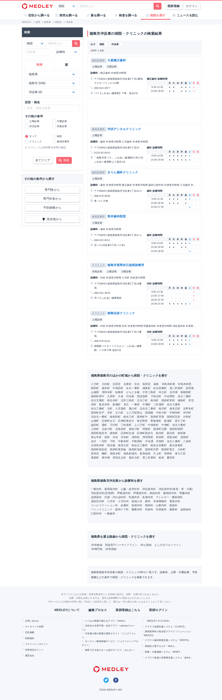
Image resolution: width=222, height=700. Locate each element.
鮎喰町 (119, 392)
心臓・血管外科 (130, 488)
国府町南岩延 (99, 449)
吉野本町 (188, 408)
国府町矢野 (151, 449)
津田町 (136, 437)
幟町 (104, 453)
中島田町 (118, 388)
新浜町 (171, 433)
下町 (112, 441)
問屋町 (146, 428)
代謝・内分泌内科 (115, 497)
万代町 (114, 424)
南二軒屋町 (176, 388)
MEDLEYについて (67, 610)
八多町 (187, 441)
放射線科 (185, 509)
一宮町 (103, 441)
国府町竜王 (168, 449)
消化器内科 (149, 488)
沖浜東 (130, 396)
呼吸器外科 (140, 493)
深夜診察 (97, 271)
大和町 (187, 416)
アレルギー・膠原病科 (169, 497)
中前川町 (161, 412)
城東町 (146, 388)
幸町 (93, 404)
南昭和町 (185, 392)
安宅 (191, 400)
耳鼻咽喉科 (160, 501)
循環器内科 (111, 488)
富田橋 (190, 388)
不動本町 (123, 441)
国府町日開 (160, 428)
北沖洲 (174, 392)
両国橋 (149, 412)
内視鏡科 (161, 509)
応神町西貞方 (145, 433)
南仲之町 (123, 445)
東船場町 (155, 420)
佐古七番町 (173, 404)
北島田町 (120, 428)
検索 (64, 160)
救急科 (173, 505)
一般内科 (96, 488)
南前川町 (134, 428)
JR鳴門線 (97, 548)
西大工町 (180, 420)
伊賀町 (160, 441)
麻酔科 (173, 509)
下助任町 (156, 396)
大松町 (182, 449)
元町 (110, 408)
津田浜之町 (119, 457)
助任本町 (112, 400)
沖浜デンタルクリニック (124, 129)
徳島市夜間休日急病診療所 (125, 265)
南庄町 (163, 408)
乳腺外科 (134, 497)
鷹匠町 (171, 457)
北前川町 (107, 428)
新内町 (160, 433)
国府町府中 (97, 396)
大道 (120, 396)
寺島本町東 (168, 384)
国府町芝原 (173, 416)
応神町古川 (108, 420)
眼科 (147, 501)
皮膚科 (125, 505)
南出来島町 (176, 445)
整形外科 (175, 501)
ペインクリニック (102, 509)
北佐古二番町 (148, 408)
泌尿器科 (96, 497)
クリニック (98, 265)
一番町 (136, 404)
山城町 (95, 420)
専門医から (52, 189)
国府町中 (142, 416)
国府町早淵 (157, 416)
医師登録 (174, 6)
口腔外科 (96, 513)
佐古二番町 (184, 396)
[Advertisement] (144, 111)
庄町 (110, 412)
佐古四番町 (160, 388)
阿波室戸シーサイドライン (121, 544)
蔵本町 (106, 388)
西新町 (185, 437)
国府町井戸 (97, 412)
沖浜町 (125, 437)
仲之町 (163, 392)
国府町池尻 (135, 449)
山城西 (95, 392)
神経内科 (155, 493)
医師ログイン (158, 610)
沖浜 (115, 437)
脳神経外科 (169, 493)
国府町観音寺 (99, 433)
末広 (126, 404)
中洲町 (165, 424)
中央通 (149, 441)
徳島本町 (115, 453)
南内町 (154, 400)
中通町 (146, 404)
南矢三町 (128, 416)
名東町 (128, 384)
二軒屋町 (158, 404)
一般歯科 (109, 513)
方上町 (157, 453)
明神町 (168, 453)
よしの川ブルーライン (167, 544)
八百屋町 (120, 408)
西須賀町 (142, 396)
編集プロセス (97, 610)
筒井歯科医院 (116, 216)
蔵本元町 (134, 457)
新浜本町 (104, 404)
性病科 (149, 509)
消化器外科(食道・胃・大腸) (176, 488)
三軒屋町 (126, 424)
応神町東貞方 (126, 420)
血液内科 (147, 497)
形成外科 (137, 505)
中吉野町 (169, 396)
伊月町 (187, 412)
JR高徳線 (111, 548)
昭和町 (95, 388)
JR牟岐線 (97, 544)
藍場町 (168, 420)
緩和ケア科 (122, 509)
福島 (156, 384)
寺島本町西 (184, 384)
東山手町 (96, 437)
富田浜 (95, 453)
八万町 (95, 384)
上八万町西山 (134, 412)
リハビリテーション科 (104, 505)
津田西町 (147, 437)
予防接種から (52, 207)
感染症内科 (97, 501)
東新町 (95, 457)
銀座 (161, 457)
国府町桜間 (176, 428)
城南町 (182, 400)
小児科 (111, 501)
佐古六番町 (179, 424)
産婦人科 (137, 501)
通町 (104, 424)
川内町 (106, 384)
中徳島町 (153, 424)
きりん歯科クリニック (122, 172)
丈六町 (119, 412)
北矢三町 (142, 400)
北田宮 (117, 384)
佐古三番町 (97, 408)
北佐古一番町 (99, 416)
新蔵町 (117, 404)
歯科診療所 (98, 60)
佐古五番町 (97, 400)
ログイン (192, 6)
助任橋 (111, 445)
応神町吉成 (127, 433)
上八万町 (139, 424)
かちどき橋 (133, 392)
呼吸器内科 (124, 493)
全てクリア (42, 160)
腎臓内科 (184, 493)
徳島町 (114, 433)
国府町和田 (168, 400)
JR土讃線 (146, 544)
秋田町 (160, 437)
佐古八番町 (173, 441)
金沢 (93, 441)
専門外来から (52, 198)
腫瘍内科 (137, 509)
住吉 (137, 384)
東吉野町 (142, 420)
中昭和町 (175, 412)
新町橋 (182, 433)
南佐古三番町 (140, 445)
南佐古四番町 (158, 445)
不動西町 (137, 441)
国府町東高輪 (118, 449)
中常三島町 (149, 392)
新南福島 (145, 453)
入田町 (95, 428)
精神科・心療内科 (156, 505)
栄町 (107, 437)
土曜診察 (97, 66)
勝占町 (133, 408)
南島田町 (115, 416)
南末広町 (175, 408)
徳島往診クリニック (121, 313)
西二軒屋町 (149, 457)
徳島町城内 (130, 453)
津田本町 (107, 392)
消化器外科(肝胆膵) (102, 493)
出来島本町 (97, 445)
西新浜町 (172, 437)
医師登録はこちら (128, 610)
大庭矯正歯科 (116, 60)
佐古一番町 (133, 388)
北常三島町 (127, 400)
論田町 (95, 424)
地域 (39, 64)
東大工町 (180, 453)
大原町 (111, 396)
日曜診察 (112, 66)
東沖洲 (106, 457)
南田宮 (146, 384)
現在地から (52, 219)
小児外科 (123, 501)
